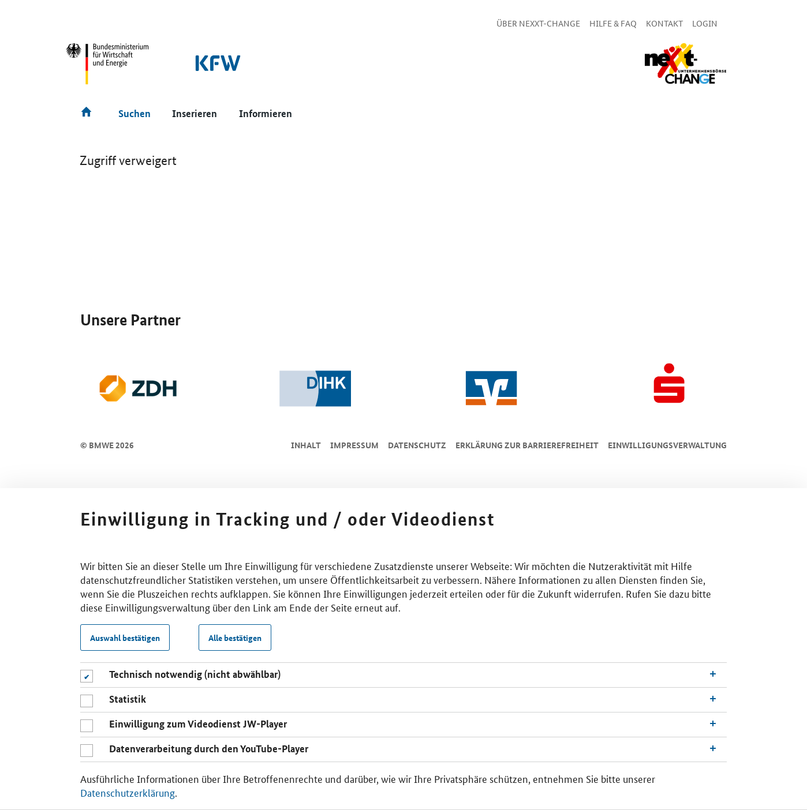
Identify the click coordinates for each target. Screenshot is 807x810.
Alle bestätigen (234, 637)
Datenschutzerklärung (127, 792)
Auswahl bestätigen (125, 637)
